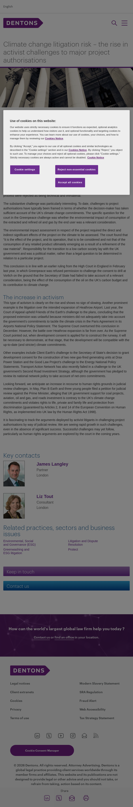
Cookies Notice (54, 138)
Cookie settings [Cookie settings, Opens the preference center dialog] (25, 169)
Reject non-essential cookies (77, 169)
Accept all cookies (70, 182)
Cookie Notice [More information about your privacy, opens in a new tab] (95, 157)
